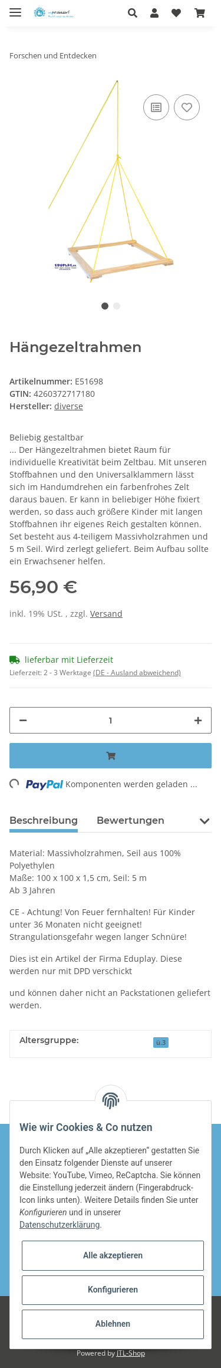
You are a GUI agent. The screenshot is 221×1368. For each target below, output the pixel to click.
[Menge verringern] (23, 720)
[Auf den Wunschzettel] (187, 107)
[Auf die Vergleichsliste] (156, 107)
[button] (136, 13)
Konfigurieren (113, 1289)
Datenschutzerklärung (59, 1224)
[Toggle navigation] (15, 7)
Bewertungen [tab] (130, 820)
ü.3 (161, 1042)
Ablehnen (112, 1323)
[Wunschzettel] (176, 13)
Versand (106, 613)
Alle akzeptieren (113, 1255)
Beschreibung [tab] (43, 820)
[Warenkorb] (200, 13)
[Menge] (110, 720)
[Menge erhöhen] (198, 720)
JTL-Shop (131, 1353)
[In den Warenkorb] (110, 755)
